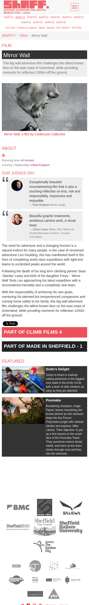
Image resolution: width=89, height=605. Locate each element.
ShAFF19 (43, 17)
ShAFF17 (20, 17)
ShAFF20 (55, 17)
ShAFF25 (49, 22)
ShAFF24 (38, 22)
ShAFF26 (61, 22)
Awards (50, 27)
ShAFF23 (26, 22)
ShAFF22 (78, 17)
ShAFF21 (67, 17)
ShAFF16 (8, 17)
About (42, 27)
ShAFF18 (32, 17)
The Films (77, 27)
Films (23, 35)
